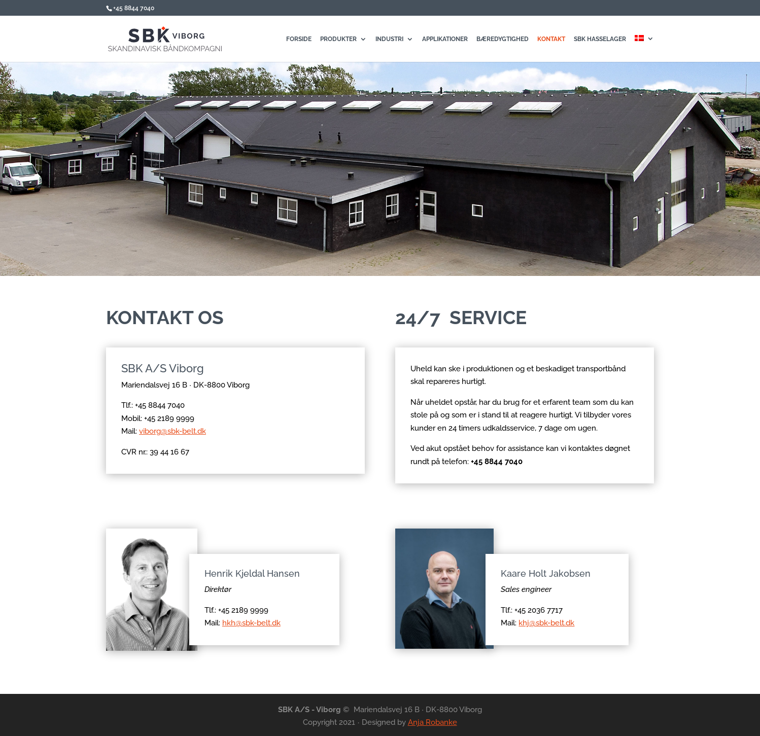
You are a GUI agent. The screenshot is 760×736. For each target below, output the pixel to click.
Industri (389, 39)
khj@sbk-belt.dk (546, 622)
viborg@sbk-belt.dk (176, 431)
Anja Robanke (432, 722)
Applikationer (445, 39)
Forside (299, 39)
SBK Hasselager (600, 39)
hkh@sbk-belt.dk (251, 622)
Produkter (338, 39)
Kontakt (551, 39)
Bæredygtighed (502, 39)
